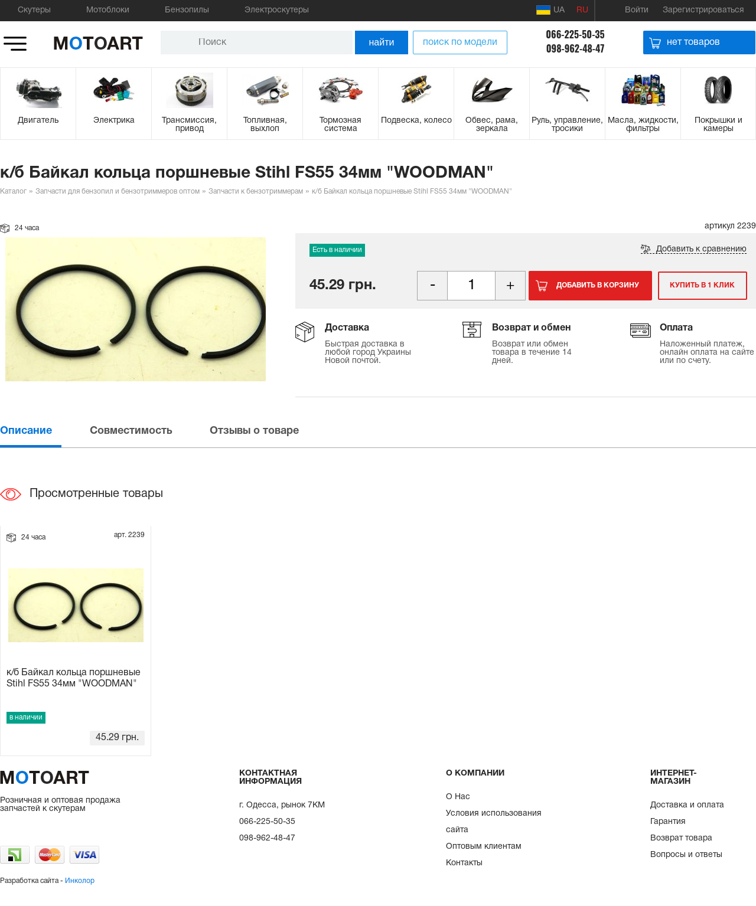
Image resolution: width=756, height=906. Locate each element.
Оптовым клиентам (484, 847)
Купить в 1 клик (701, 285)
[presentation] (43, 431)
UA (550, 10)
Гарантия (668, 822)
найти (382, 42)
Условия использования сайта (494, 822)
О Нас (458, 797)
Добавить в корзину (597, 285)
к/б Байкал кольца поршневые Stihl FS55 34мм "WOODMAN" (73, 678)
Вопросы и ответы (686, 855)
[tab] (43, 431)
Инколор (79, 881)
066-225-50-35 (575, 34)
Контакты (464, 863)
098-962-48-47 (575, 48)
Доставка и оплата (687, 805)
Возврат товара (681, 838)
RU (582, 10)
